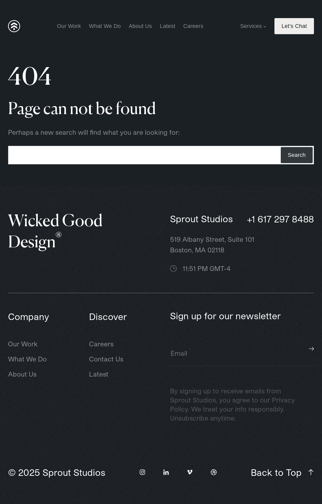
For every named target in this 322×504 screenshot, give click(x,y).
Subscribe (311, 349)
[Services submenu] (264, 26)
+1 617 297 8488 (280, 218)
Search (297, 155)
